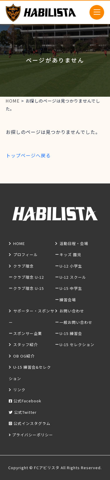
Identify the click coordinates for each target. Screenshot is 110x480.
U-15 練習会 (71, 333)
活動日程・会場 (74, 243)
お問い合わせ (72, 311)
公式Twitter (25, 412)
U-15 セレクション (77, 344)
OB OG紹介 (24, 356)
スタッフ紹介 (25, 344)
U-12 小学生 (71, 266)
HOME (19, 243)
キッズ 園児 (70, 254)
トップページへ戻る (28, 155)
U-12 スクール (73, 277)
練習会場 (68, 299)
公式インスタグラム (31, 423)
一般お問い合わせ (76, 322)
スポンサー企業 (27, 333)
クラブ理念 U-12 (28, 277)
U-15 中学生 (71, 288)
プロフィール (25, 254)
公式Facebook (27, 401)
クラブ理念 (23, 266)
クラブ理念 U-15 (28, 288)
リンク (19, 389)
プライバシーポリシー (32, 435)
